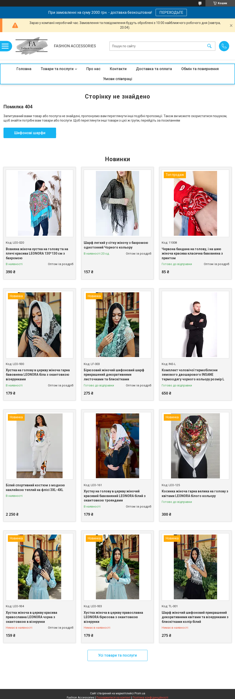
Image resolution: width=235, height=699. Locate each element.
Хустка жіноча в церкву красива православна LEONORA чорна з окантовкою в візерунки (31, 617)
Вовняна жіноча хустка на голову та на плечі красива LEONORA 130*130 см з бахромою (37, 253)
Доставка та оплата (154, 69)
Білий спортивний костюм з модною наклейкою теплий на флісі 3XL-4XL (35, 487)
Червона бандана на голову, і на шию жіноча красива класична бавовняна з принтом (192, 253)
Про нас (93, 69)
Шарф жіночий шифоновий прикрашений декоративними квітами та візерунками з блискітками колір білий (195, 617)
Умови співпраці (117, 79)
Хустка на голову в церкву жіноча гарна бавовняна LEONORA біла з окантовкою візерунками (38, 374)
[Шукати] (209, 46)
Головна (24, 69)
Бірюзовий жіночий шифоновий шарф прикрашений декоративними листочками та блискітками (114, 374)
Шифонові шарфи (29, 133)
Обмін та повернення (200, 69)
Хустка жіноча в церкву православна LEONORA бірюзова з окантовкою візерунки (113, 617)
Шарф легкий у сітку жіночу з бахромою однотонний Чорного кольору (116, 245)
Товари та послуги (57, 69)
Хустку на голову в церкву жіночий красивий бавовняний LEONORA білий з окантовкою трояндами (115, 495)
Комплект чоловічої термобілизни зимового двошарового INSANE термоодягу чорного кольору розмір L (193, 374)
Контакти (118, 69)
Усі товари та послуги (117, 655)
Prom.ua (139, 693)
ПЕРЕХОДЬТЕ (171, 12)
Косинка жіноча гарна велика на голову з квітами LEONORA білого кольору (195, 493)
